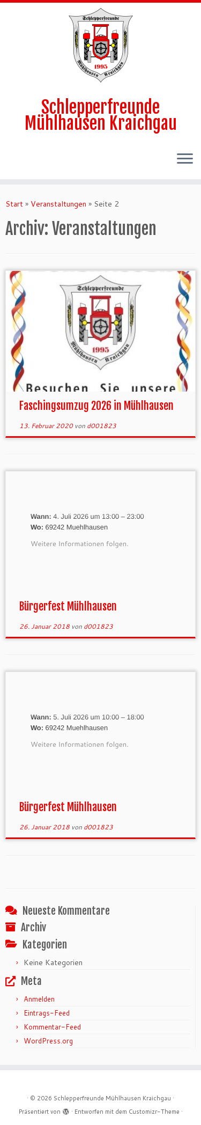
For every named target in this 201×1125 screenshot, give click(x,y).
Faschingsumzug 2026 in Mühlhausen (96, 406)
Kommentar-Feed (52, 1027)
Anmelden (39, 999)
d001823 (101, 425)
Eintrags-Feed (47, 1013)
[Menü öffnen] (185, 160)
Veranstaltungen (58, 203)
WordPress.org (48, 1041)
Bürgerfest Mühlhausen (68, 606)
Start (14, 203)
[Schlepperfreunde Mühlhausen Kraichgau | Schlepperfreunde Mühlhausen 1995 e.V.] (101, 45)
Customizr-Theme (154, 1111)
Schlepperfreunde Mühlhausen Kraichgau (101, 115)
